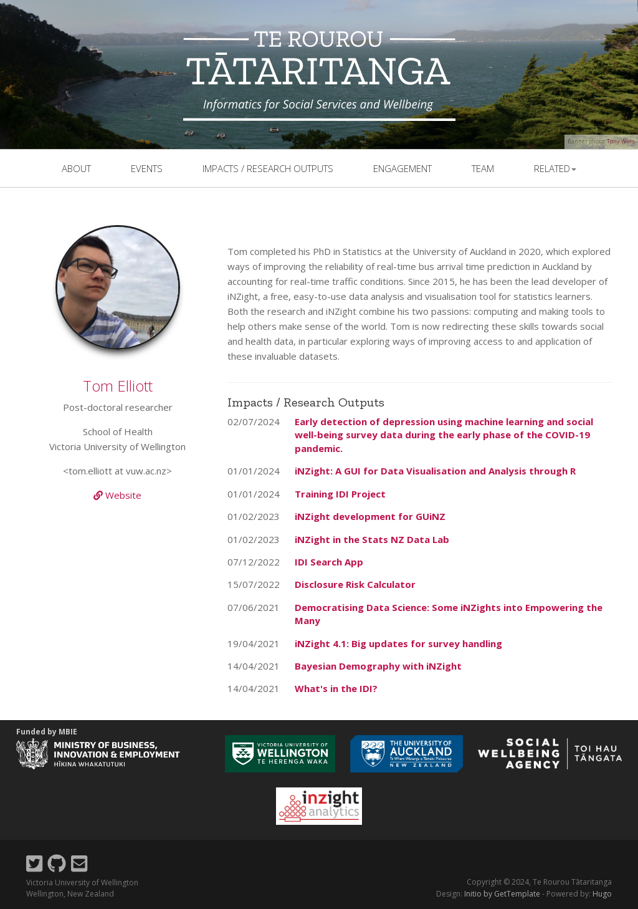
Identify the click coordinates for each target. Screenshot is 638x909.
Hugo (602, 893)
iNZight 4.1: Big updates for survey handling (398, 643)
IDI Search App (329, 562)
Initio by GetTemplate (502, 893)
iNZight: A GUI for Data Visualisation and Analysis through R (435, 470)
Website (117, 495)
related (555, 168)
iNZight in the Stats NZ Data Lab (372, 539)
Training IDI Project (340, 494)
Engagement (402, 168)
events (147, 168)
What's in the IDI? (336, 688)
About (76, 168)
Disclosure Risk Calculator (355, 584)
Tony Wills (621, 141)
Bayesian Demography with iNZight (378, 666)
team (483, 168)
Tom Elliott (118, 385)
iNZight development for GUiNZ (370, 516)
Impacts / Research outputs (267, 168)
